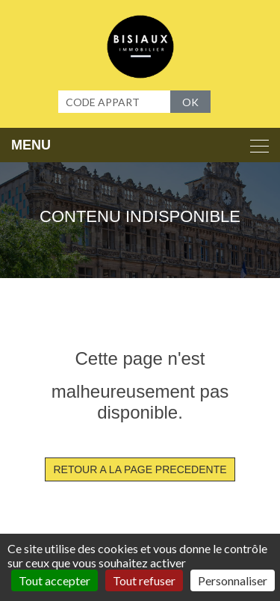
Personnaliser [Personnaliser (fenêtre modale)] (232, 580)
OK (190, 102)
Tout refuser (144, 580)
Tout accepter (54, 580)
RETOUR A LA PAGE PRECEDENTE (139, 469)
